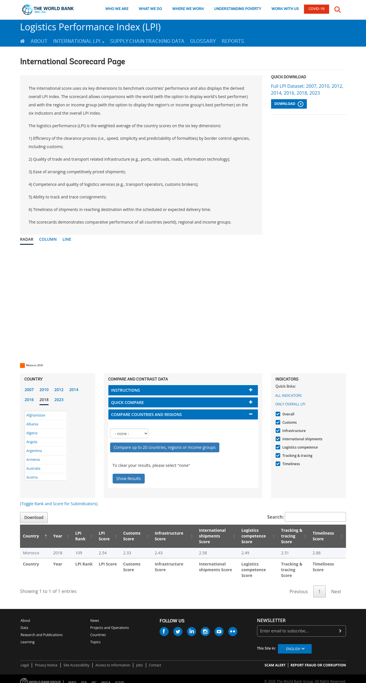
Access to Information (113, 659)
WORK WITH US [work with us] (285, 9)
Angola (31, 441)
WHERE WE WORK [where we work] (188, 9)
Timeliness (290, 463)
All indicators (288, 395)
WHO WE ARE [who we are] (116, 9)
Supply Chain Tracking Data (147, 41)
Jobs (139, 659)
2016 (29, 399)
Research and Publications (42, 629)
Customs (289, 422)
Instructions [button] (125, 390)
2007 (29, 389)
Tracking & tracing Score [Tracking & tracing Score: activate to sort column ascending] (288, 535)
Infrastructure (293, 430)
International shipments (302, 439)
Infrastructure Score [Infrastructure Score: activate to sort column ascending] (160, 535)
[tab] (183, 390)
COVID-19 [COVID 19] (317, 9)
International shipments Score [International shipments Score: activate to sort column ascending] (204, 535)
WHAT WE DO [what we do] (150, 9)
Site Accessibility (76, 659)
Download (288, 104)
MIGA (105, 676)
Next (336, 586)
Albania (32, 424)
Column (48, 239)
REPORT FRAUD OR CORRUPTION (318, 659)
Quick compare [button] (127, 402)
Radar (26, 239)
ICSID (119, 676)
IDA (84, 676)
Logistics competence (299, 447)
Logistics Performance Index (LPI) (90, 27)
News (94, 614)
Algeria (31, 433)
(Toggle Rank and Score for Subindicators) (59, 503)
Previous (298, 586)
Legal (25, 659)
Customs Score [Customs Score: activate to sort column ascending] (123, 535)
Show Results (128, 478)
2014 (73, 389)
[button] (337, 9)
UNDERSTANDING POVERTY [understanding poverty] (237, 9)
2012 (58, 389)
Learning (28, 636)
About (39, 41)
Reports (233, 41)
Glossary (203, 41)
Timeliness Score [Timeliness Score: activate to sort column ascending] (324, 535)
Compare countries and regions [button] (146, 414)
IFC (94, 676)
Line (66, 239)
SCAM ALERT (275, 659)
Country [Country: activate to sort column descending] (31, 536)
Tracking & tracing (297, 455)
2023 (58, 399)
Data (24, 622)
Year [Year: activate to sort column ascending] (54, 536)
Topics (95, 636)
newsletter (271, 614)
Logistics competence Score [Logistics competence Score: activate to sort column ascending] (246, 535)
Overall (288, 414)
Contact (155, 659)
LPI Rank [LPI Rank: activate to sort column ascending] (74, 535)
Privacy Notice (46, 659)
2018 (44, 399)
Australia (33, 468)
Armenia (33, 459)
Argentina (34, 450)
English (293, 643)
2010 (44, 389)
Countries (98, 629)
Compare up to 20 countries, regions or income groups (165, 447)
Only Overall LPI (290, 404)
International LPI (78, 41)
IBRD (72, 676)
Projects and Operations (109, 622)
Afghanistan (35, 415)
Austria (32, 477)
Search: (306, 517)
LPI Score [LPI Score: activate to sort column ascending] (97, 535)
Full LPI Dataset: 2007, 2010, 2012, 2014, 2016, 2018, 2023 (307, 89)
